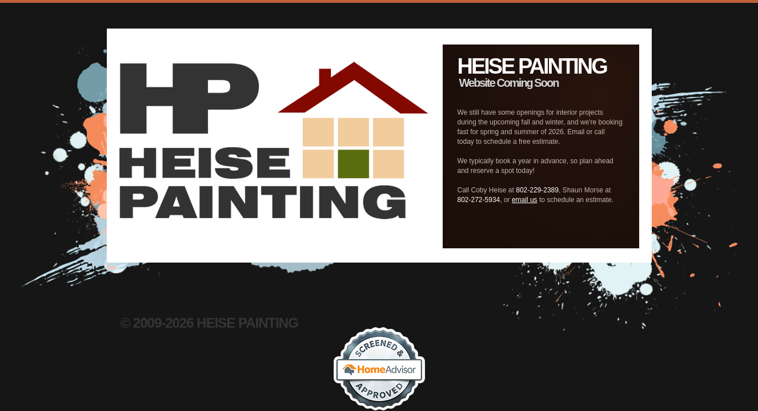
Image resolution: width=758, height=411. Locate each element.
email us (525, 200)
